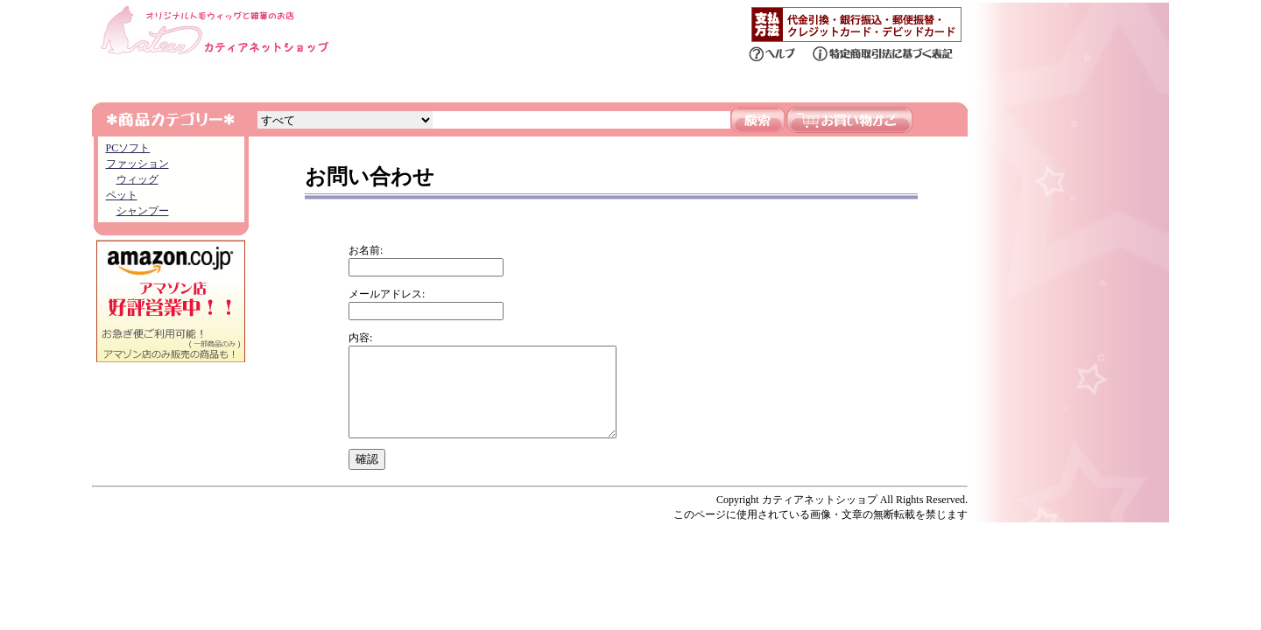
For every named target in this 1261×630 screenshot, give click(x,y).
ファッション (137, 164)
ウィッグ (137, 179)
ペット (121, 195)
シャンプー (142, 211)
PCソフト (128, 148)
